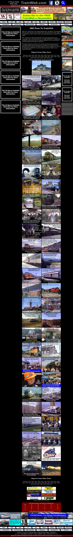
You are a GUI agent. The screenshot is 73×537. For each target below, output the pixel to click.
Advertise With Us (33, 532)
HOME (3, 22)
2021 (42, 55)
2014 (27, 56)
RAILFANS (60, 22)
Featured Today (17, 24)
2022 (39, 55)
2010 (39, 56)
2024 (33, 55)
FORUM (44, 22)
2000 (41, 57)
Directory (66, 24)
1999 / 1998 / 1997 (47, 57)
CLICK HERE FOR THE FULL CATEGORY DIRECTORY (41, 511)
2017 (55, 55)
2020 (45, 55)
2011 (36, 56)
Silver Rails (55, 533)
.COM (12, 22)
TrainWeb (30, 44)
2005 (55, 56)
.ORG (20, 22)
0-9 (25, 504)
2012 (33, 56)
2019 (48, 55)
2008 (46, 56)
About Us (19, 532)
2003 (32, 57)
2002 (35, 57)
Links (44, 533)
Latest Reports (5, 24)
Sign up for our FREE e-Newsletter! (47, 532)
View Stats (17, 533)
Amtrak (32, 46)
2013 (30, 56)
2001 (38, 57)
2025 (29, 55)
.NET (36, 22)
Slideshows (42, 24)
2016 (58, 55)
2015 (24, 56)
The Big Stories (54, 24)
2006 (52, 56)
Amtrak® (27, 37)
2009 (43, 56)
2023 (36, 55)
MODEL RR (68, 22)
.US (28, 22)
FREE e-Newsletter (30, 24)
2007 (49, 56)
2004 (58, 56)
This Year (25, 55)
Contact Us (25, 532)
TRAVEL (52, 22)
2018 (52, 55)
